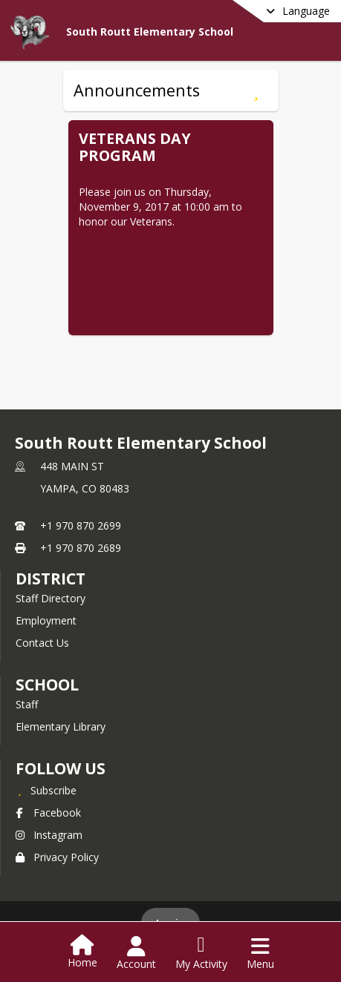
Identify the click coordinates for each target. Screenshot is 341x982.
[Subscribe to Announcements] (256, 90)
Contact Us (42, 643)
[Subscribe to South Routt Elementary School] (46, 790)
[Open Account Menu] (136, 953)
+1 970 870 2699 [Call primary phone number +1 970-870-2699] (80, 525)
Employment (46, 620)
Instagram (49, 835)
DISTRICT (50, 578)
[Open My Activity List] (201, 953)
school (47, 684)
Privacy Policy (57, 857)
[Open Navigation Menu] (260, 953)
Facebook (48, 812)
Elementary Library (60, 726)
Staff (27, 704)
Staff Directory (50, 598)
